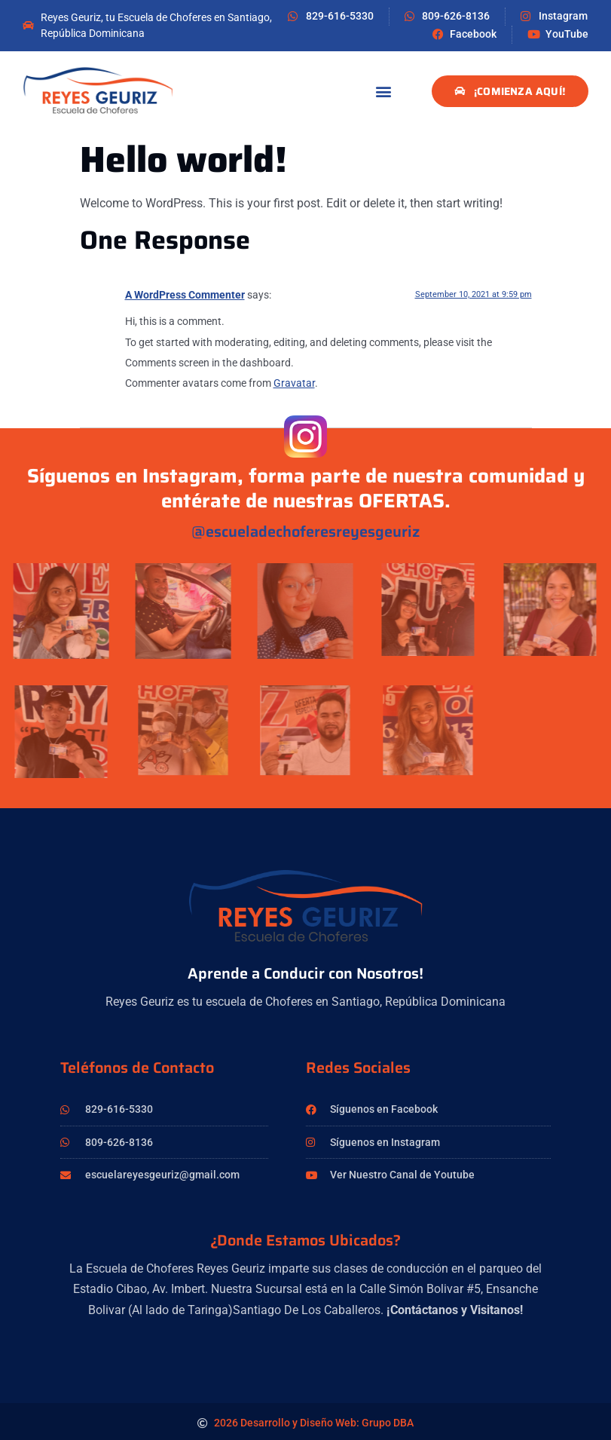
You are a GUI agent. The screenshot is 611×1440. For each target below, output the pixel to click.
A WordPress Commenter (185, 295)
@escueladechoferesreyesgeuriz (305, 531)
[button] (383, 91)
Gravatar (294, 383)
